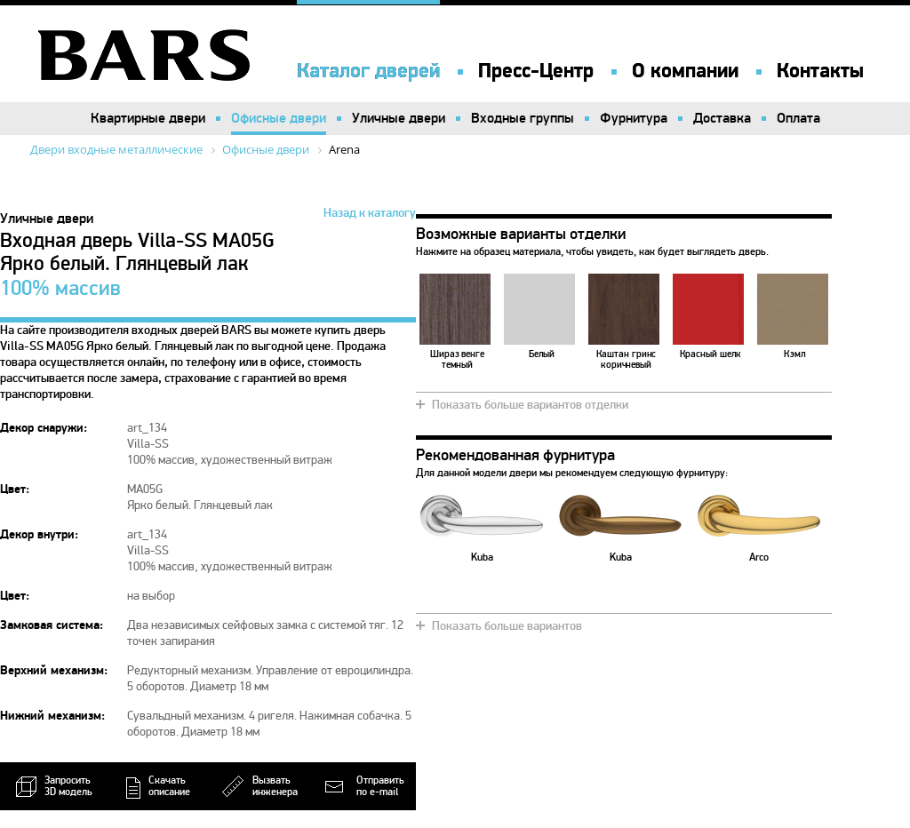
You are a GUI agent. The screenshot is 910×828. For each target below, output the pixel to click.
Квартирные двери (148, 118)
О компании (685, 71)
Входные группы (522, 118)
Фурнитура (633, 118)
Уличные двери (398, 118)
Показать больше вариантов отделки (530, 404)
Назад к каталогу (369, 212)
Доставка (722, 118)
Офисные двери (278, 118)
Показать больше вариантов (507, 625)
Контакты (820, 71)
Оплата (798, 118)
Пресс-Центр (536, 71)
